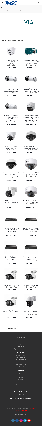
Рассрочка (21, 381)
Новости (21, 342)
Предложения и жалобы (21, 379)
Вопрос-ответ (21, 373)
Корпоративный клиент (21, 349)
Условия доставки (21, 357)
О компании (21, 337)
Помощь (21, 375)
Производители (21, 364)
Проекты (21, 366)
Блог (21, 344)
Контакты (21, 362)
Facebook (17, 420)
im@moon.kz (22, 394)
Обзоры (21, 377)
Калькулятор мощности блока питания (21, 384)
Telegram (25, 420)
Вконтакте (13, 420)
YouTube (29, 420)
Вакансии (21, 346)
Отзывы (21, 340)
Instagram (21, 420)
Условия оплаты (21, 355)
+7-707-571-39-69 (22, 391)
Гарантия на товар (21, 359)
